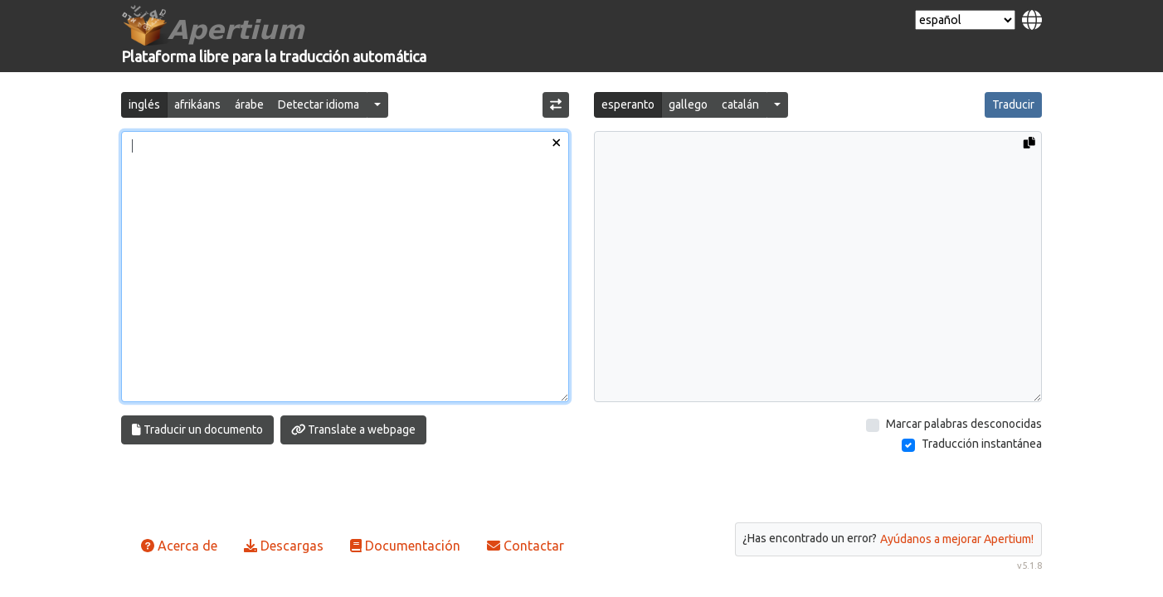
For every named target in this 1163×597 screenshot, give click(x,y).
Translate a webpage (353, 429)
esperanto (627, 104)
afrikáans (197, 104)
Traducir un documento (197, 429)
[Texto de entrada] (345, 266)
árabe (249, 104)
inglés (144, 104)
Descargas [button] (284, 545)
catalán (740, 104)
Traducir (1013, 104)
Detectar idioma (318, 104)
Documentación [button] (405, 545)
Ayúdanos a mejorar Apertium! (957, 539)
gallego (688, 104)
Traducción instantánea (982, 443)
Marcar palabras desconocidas (964, 423)
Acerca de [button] (179, 545)
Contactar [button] (525, 545)
